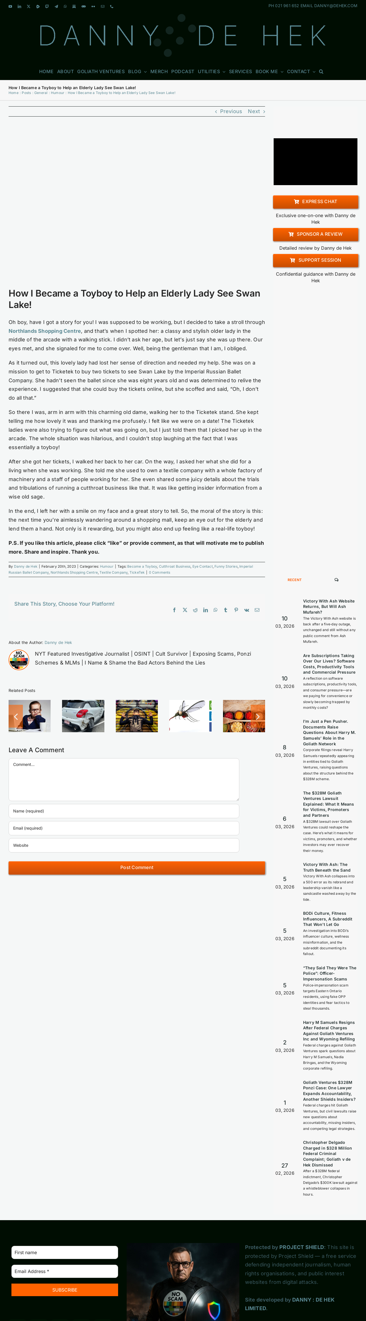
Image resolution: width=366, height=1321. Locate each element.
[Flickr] (37, 1290)
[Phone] (80, 1290)
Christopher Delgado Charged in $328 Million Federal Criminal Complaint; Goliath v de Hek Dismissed (327, 1094)
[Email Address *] (64, 1212)
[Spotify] (60, 1311)
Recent (295, 521)
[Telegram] (103, 1269)
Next (254, 111)
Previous (231, 111)
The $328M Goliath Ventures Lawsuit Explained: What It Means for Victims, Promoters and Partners (328, 745)
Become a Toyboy (142, 566)
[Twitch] (81, 1269)
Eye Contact (202, 566)
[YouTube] (17, 1269)
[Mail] (59, 1290)
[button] (321, 71)
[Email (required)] (124, 828)
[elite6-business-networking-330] (137, 206)
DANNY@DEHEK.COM (335, 5)
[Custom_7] (90, 1306)
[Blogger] (38, 1311)
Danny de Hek (25, 566)
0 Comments (159, 572)
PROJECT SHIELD (301, 1189)
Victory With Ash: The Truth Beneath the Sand (327, 808)
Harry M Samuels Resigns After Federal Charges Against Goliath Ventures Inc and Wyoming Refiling (329, 972)
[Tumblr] (17, 1311)
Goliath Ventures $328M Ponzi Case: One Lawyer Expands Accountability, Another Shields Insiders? (329, 1032)
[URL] (124, 845)
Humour (107, 566)
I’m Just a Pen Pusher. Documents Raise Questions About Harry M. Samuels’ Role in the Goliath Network (329, 673)
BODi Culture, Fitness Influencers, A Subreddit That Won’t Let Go (328, 860)
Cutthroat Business (175, 566)
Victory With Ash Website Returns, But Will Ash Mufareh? (329, 548)
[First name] (64, 1193)
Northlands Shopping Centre (74, 572)
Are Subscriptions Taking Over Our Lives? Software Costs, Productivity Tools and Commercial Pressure (329, 605)
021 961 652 (287, 5)
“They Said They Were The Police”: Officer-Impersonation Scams (330, 915)
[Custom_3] (77, 1306)
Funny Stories (226, 566)
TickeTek (137, 572)
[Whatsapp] (17, 1290)
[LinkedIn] (38, 1269)
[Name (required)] (124, 811)
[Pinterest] (101, 1290)
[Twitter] (60, 1269)
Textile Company (114, 572)
